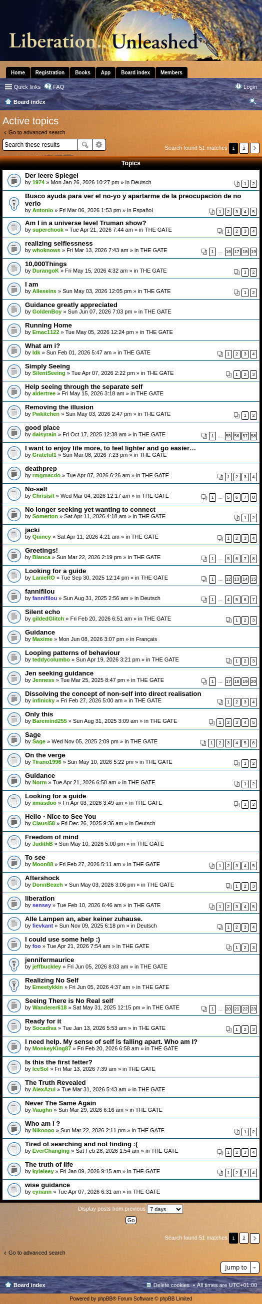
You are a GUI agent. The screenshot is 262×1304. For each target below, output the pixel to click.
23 (253, 1008)
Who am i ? (42, 1123)
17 (237, 251)
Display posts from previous (130, 1209)
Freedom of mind (51, 837)
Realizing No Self (51, 980)
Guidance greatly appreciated (71, 305)
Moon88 (43, 864)
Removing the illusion (59, 407)
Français (146, 639)
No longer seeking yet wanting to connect (90, 509)
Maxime (42, 639)
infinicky (43, 700)
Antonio (43, 210)
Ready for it (43, 1021)
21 (237, 1008)
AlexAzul (44, 1089)
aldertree (44, 393)
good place (42, 427)
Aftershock (42, 878)
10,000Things (46, 264)
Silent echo (42, 612)
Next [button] (255, 148)
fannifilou (39, 591)
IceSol (40, 1069)
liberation (39, 898)
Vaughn (42, 1110)
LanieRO (43, 578)
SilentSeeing (49, 373)
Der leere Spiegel (51, 175)
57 (245, 435)
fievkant (43, 926)
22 (245, 1008)
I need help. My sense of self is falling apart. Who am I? (111, 1041)
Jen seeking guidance (59, 673)
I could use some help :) (62, 939)
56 (237, 435)
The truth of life (49, 1164)
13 (237, 579)
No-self (36, 489)
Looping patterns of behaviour (72, 652)
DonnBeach (47, 885)
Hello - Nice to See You (60, 816)
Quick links (27, 87)
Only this (39, 714)
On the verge (45, 755)
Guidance (40, 632)
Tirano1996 (47, 762)
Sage (33, 734)
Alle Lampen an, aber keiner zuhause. (83, 919)
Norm (39, 782)
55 (228, 435)
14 (245, 579)
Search (85, 145)
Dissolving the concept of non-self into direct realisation (113, 693)
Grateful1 (44, 455)
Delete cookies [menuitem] (172, 1285)
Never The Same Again (60, 1103)
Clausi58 (43, 823)
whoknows (46, 250)
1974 (38, 182)
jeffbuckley (46, 967)
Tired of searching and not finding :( (81, 1144)
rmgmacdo (46, 475)
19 (253, 251)
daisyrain (44, 434)
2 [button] (244, 148)
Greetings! (41, 550)
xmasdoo (44, 803)
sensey (41, 905)
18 (245, 251)
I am (31, 284)
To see (35, 857)
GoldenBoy (47, 312)
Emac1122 (46, 332)
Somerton (45, 516)
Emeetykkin (47, 987)
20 (253, 681)
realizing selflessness (59, 243)
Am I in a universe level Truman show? (85, 223)
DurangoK (45, 271)
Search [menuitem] (253, 103)
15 (253, 579)
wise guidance (47, 1185)
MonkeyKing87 (52, 1048)
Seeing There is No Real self (69, 1000)
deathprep (41, 468)
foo (36, 946)
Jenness (43, 680)
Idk (36, 352)
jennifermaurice (49, 960)
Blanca (41, 557)
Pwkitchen (46, 414)
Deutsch (141, 182)
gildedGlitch (48, 619)
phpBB (105, 1299)
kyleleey (43, 1171)
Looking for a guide (55, 571)
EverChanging (51, 1151)
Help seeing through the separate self (83, 386)
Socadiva (44, 1028)
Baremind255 (49, 721)
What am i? (42, 345)
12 (228, 579)
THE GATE (158, 230)
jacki (32, 530)
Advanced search (99, 145)
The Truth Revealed (55, 1082)
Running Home (48, 325)
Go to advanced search (37, 132)
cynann (42, 1192)
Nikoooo (43, 1130)
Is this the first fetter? (58, 1062)
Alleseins (44, 291)
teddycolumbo (51, 659)
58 (253, 435)
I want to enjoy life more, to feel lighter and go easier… (110, 448)
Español (143, 210)
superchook (48, 230)
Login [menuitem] (250, 87)
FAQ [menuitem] (58, 87)
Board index (30, 1285)
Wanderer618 (49, 1007)
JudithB (42, 844)
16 (228, 251)
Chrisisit (43, 496)
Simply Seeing (47, 366)
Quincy (41, 537)
